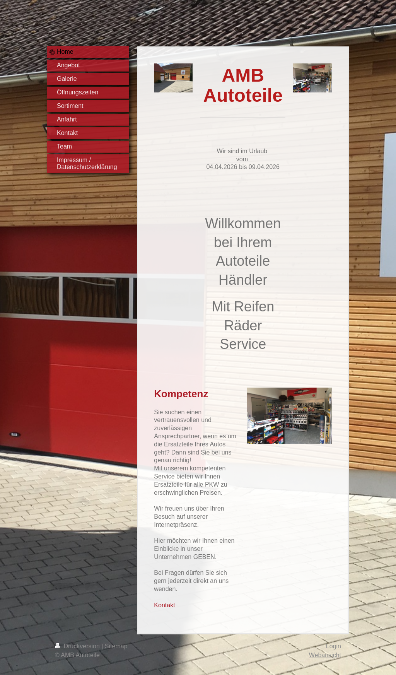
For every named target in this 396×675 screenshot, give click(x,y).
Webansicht (325, 655)
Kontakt (164, 605)
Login (333, 646)
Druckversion (78, 646)
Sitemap (116, 646)
